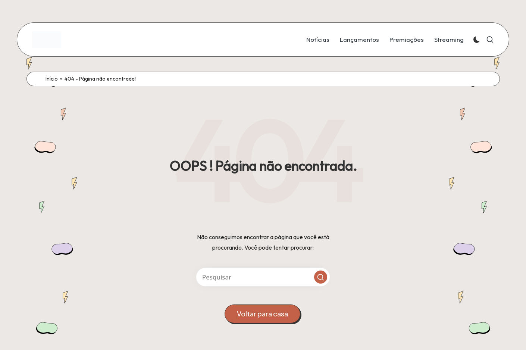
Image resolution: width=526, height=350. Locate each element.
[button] (320, 277)
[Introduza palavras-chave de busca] (263, 277)
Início (52, 78)
